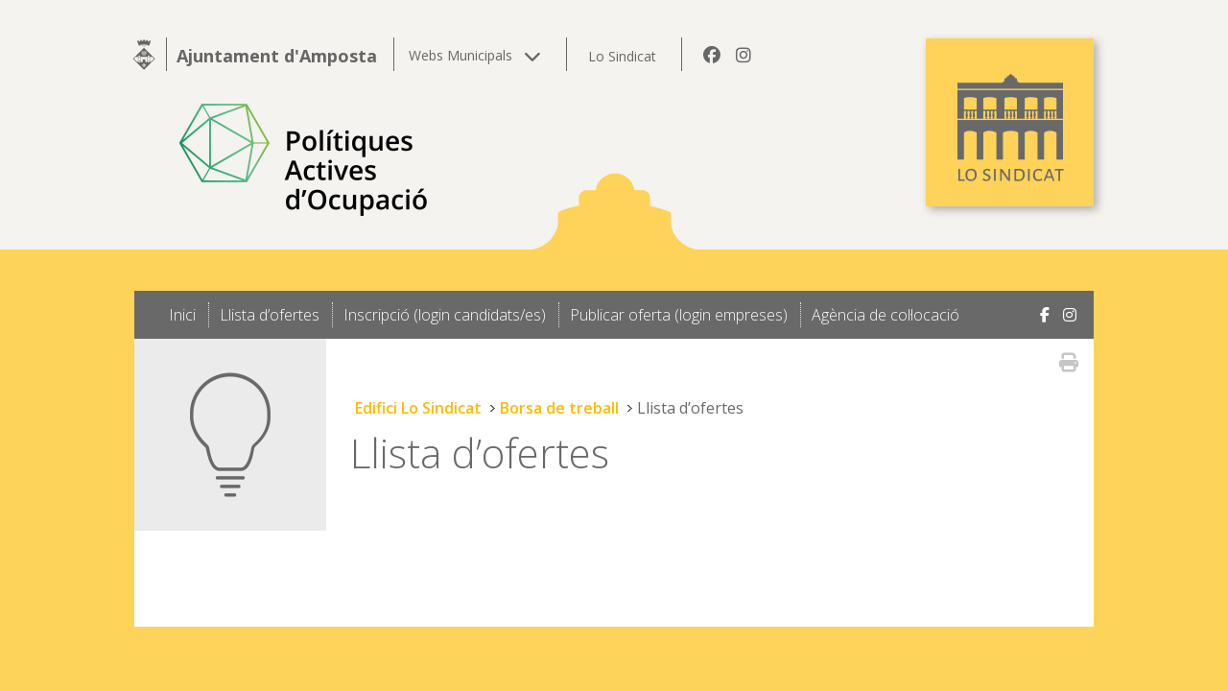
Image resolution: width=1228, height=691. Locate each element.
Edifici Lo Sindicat (418, 407)
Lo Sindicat (622, 56)
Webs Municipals (475, 54)
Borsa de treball (559, 407)
